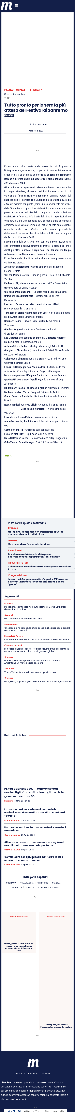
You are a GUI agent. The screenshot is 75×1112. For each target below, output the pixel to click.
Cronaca (13, 496)
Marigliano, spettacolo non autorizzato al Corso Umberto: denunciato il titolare (35, 501)
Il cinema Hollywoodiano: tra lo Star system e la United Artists (39, 536)
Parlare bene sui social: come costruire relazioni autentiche (35, 797)
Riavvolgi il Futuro (18, 531)
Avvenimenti (15, 519)
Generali (13, 509)
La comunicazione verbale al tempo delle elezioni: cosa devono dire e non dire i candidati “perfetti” (34, 781)
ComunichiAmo (12, 788)
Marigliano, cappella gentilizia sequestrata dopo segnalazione (37, 649)
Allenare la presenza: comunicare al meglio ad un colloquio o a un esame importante (34, 812)
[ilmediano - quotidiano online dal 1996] (6, 5)
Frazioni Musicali (16, 58)
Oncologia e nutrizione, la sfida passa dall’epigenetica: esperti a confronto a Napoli (34, 524)
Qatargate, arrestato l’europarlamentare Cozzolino (56, 994)
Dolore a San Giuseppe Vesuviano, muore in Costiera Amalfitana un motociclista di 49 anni (32, 630)
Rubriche (36, 58)
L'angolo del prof (18, 544)
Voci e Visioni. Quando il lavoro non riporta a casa (30, 640)
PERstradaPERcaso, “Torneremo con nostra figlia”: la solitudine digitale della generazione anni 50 (34, 760)
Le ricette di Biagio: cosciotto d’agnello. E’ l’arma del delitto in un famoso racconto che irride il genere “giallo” (38, 550)
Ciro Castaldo (39, 92)
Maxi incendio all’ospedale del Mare (29, 512)
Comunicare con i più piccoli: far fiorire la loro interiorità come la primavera (33, 826)
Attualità (9, 637)
